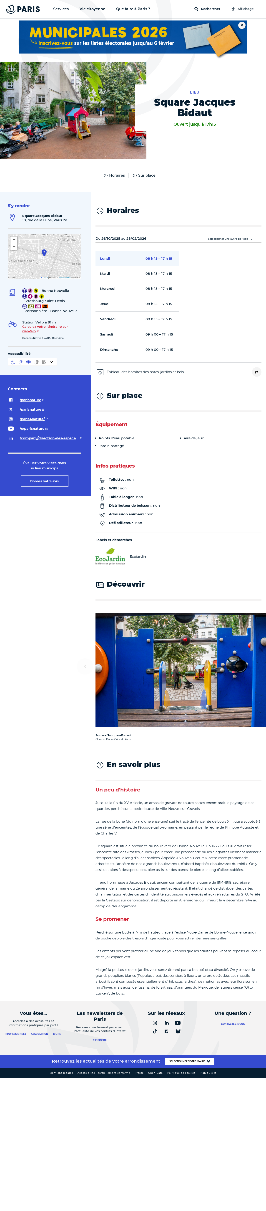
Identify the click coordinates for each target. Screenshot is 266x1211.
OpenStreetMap (65, 278)
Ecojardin (120, 556)
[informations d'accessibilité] (32, 362)
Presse (139, 1072)
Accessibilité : (104, 1072)
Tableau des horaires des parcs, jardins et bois (145, 372)
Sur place (144, 175)
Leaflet (44, 278)
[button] (44, 253)
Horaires (114, 175)
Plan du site (208, 1072)
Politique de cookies (181, 1072)
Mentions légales (61, 1072)
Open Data (155, 1072)
